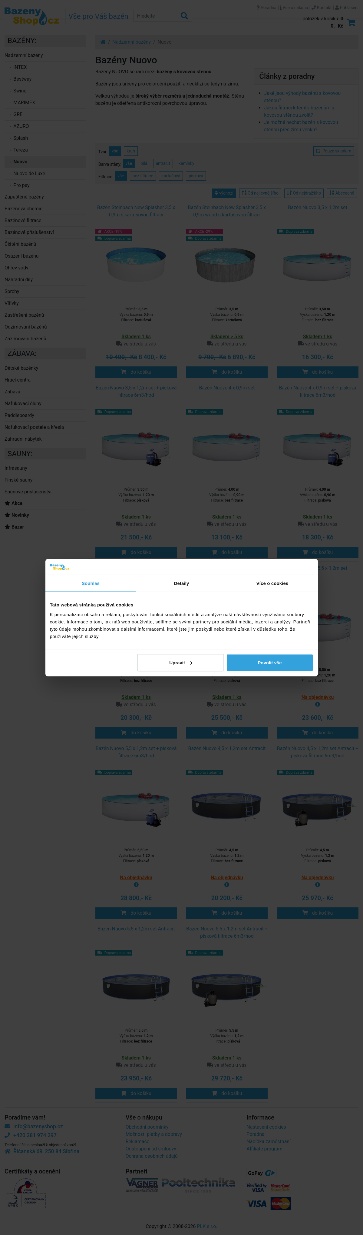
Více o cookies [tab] (272, 583)
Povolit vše (270, 662)
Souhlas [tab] (91, 583)
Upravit (180, 662)
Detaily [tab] (181, 583)
